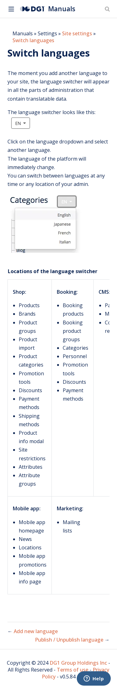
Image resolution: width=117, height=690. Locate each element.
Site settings (77, 33)
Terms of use (72, 669)
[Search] (108, 9)
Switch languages (33, 40)
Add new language (36, 631)
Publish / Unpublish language (70, 639)
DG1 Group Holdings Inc (78, 662)
